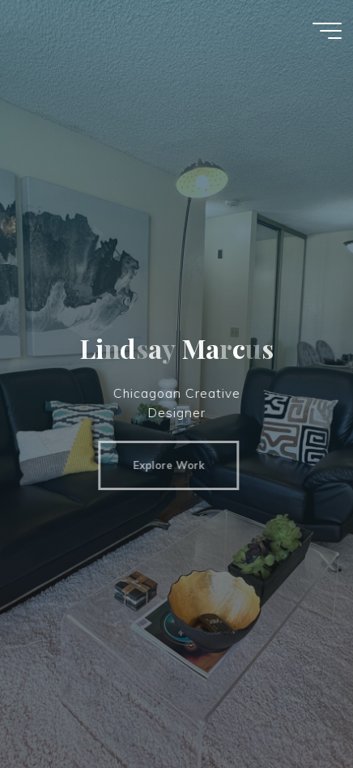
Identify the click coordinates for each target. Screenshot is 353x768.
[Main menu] (327, 31)
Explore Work (163, 465)
